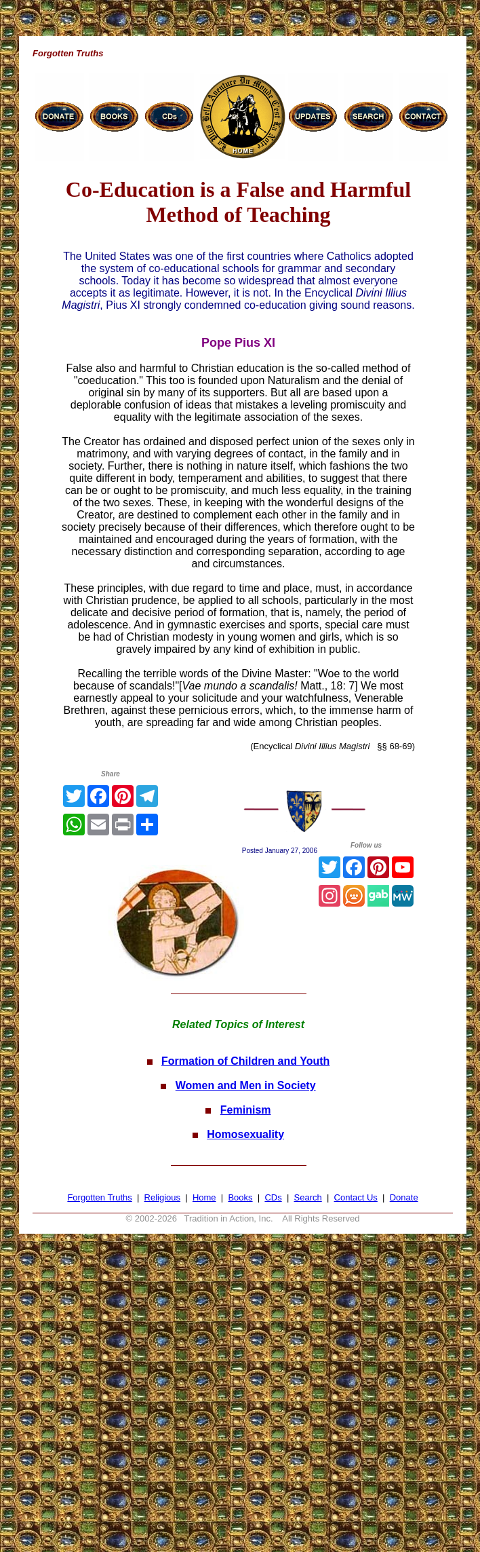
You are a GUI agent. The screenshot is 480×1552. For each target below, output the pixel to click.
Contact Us (356, 1197)
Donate (404, 1197)
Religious (162, 1197)
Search (308, 1197)
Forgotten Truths (99, 1197)
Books (240, 1197)
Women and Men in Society (246, 1085)
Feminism (245, 1110)
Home (204, 1197)
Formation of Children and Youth (245, 1061)
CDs (272, 1197)
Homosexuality (245, 1134)
